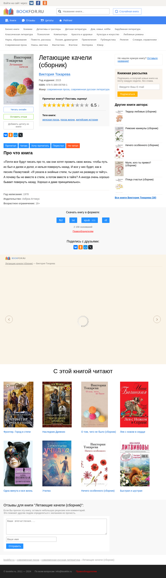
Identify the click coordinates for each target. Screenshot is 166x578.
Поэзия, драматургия (66, 39)
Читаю (24, 145)
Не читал (73, 145)
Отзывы (30, 20)
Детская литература (76, 29)
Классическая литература (19, 34)
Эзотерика (87, 45)
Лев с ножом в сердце (132, 431)
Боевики (27, 29)
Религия (124, 39)
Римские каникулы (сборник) (136, 128)
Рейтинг (67, 20)
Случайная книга (129, 11)
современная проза (58, 89)
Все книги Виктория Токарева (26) (135, 197)
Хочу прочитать (40, 145)
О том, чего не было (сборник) (98, 431)
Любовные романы (133, 34)
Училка (46, 490)
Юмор (100, 45)
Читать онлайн (18, 109)
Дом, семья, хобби (100, 29)
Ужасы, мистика (39, 45)
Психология (43, 34)
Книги (13, 20)
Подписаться (127, 94)
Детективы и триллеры (49, 29)
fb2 (61, 220)
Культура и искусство (108, 34)
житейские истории (87, 119)
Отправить (15, 546)
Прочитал (10, 145)
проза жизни (68, 119)
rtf (106, 220)
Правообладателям (86, 571)
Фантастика (58, 45)
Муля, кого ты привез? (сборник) (133, 164)
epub (89, 220)
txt (73, 220)
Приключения (89, 39)
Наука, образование (16, 39)
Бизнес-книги (12, 29)
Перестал (58, 145)
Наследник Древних (53, 431)
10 (86, 105)
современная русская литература (90, 89)
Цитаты (49, 20)
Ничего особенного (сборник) (137, 145)
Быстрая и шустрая (131, 490)
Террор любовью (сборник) (135, 111)
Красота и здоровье (82, 34)
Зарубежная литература (127, 29)
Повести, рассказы (41, 39)
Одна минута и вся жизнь (18, 490)
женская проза (50, 119)
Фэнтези (73, 45)
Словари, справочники (145, 39)
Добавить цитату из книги (18, 125)
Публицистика (107, 39)
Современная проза (16, 45)
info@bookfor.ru (64, 571)
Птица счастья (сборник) (134, 179)
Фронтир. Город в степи (17, 431)
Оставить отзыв (18, 116)
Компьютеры (60, 34)
